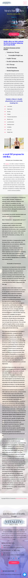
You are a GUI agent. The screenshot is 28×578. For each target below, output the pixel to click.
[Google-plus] (16, 558)
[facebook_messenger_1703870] (25, 575)
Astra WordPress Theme (21, 498)
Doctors (7, 163)
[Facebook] (11, 558)
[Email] (9, 558)
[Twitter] (14, 558)
